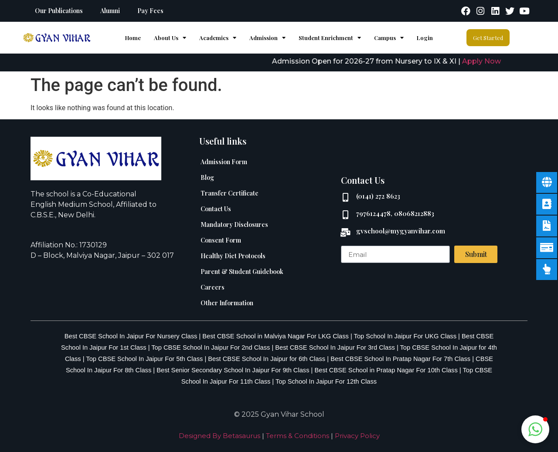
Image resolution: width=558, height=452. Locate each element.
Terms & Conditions (297, 436)
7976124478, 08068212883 (395, 213)
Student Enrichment (330, 37)
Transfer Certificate (230, 193)
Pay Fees (150, 11)
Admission (267, 37)
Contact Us (216, 209)
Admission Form (224, 162)
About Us (170, 37)
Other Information (227, 303)
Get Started (488, 37)
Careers (213, 287)
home (133, 37)
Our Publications (59, 11)
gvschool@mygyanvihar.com (400, 230)
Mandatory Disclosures (234, 224)
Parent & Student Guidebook (242, 271)
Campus (389, 37)
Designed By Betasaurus (219, 436)
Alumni (110, 11)
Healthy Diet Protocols (233, 256)
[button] (535, 429)
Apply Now (488, 61)
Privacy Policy (357, 436)
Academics (217, 37)
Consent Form (221, 240)
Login (425, 37)
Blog (207, 177)
